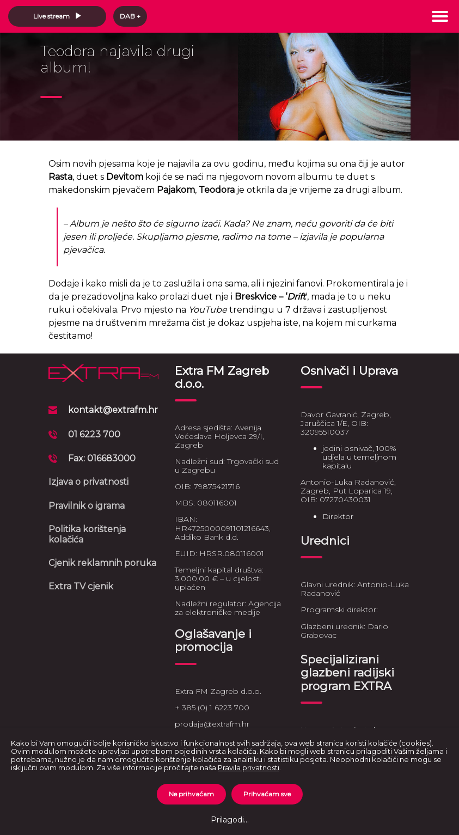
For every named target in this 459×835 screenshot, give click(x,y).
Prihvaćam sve (267, 794)
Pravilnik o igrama (86, 506)
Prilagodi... (230, 819)
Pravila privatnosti (248, 767)
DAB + (130, 16)
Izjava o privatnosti (88, 482)
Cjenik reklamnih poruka (102, 563)
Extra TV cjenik (80, 586)
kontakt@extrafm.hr (113, 410)
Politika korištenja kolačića (87, 534)
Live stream (57, 16)
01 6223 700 (94, 434)
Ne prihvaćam (191, 794)
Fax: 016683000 (102, 458)
